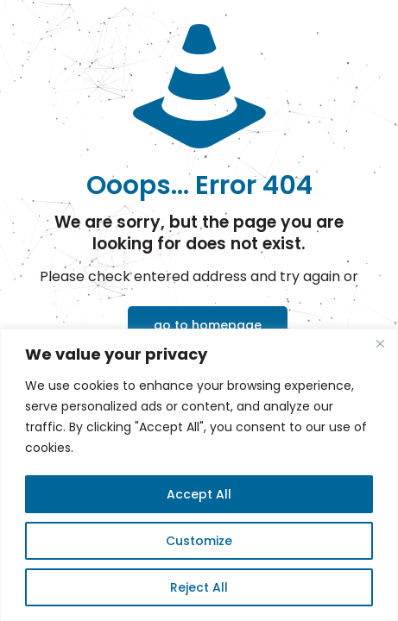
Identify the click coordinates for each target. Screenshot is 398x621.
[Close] (380, 343)
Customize (199, 540)
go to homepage (208, 325)
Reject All (199, 587)
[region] (199, 475)
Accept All (199, 494)
